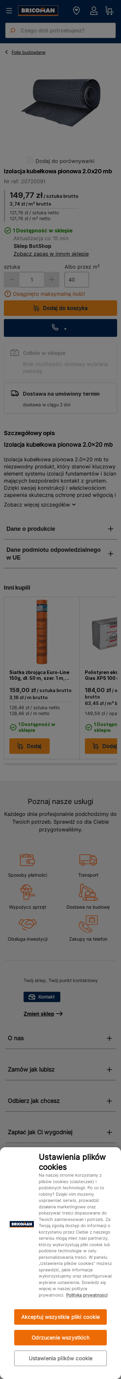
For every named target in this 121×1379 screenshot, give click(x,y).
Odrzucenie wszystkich (60, 1337)
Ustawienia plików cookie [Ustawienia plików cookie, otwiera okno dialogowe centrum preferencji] (61, 1358)
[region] (60, 1263)
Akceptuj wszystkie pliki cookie (60, 1317)
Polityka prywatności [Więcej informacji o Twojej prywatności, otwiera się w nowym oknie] (86, 1295)
